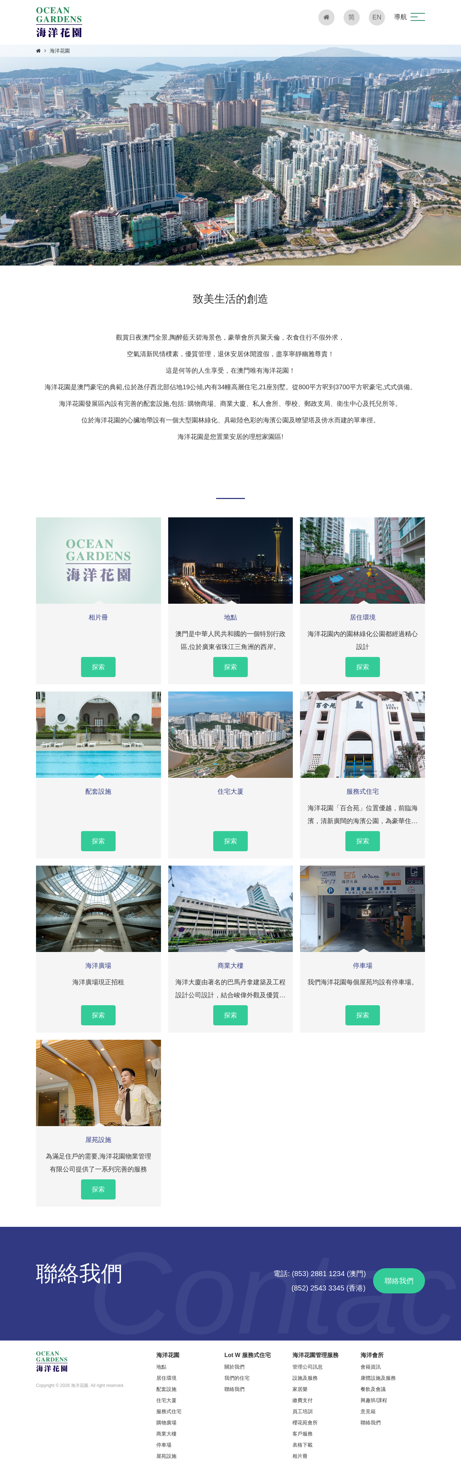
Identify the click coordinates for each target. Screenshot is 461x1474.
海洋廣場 (98, 965)
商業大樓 (230, 965)
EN (376, 17)
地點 (230, 617)
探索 (98, 667)
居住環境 (363, 617)
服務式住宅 (362, 791)
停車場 (362, 965)
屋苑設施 (98, 1139)
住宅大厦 (230, 791)
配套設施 (98, 791)
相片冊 (98, 617)
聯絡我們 (399, 1281)
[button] (418, 17)
